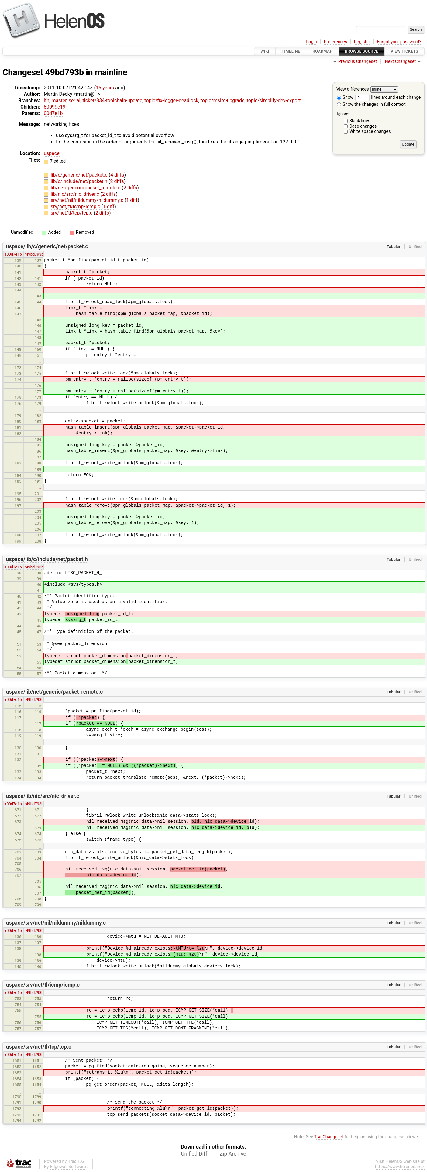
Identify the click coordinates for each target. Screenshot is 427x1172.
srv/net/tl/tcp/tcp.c (72, 213)
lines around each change (388, 97)
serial (75, 100)
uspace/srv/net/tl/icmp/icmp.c (43, 985)
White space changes (370, 131)
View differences (352, 89)
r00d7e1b (13, 254)
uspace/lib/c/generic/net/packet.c (47, 246)
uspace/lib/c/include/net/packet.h (47, 559)
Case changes (363, 126)
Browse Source (361, 51)
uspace (52, 153)
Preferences (335, 41)
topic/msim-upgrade (223, 100)
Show (345, 97)
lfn (46, 100)
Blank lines (359, 120)
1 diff (131, 200)
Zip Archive (233, 1154)
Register (362, 41)
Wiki (264, 51)
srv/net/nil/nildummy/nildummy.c (88, 200)
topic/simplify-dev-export (274, 100)
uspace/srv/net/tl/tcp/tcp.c (38, 1047)
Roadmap (322, 51)
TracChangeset (328, 1136)
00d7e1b (53, 113)
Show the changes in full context (371, 104)
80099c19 (54, 107)
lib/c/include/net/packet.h (79, 181)
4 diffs (117, 175)
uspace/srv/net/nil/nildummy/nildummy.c (56, 923)
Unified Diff (194, 1154)
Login (311, 41)
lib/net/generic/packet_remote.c (86, 188)
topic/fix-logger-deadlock (171, 100)
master (58, 100)
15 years (105, 88)
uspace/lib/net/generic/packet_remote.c (54, 692)
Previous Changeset (357, 61)
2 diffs (117, 181)
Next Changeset (400, 61)
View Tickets (404, 51)
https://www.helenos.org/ (400, 1166)
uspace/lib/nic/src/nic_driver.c (42, 796)
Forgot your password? (399, 41)
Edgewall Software (68, 1166)
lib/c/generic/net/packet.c (80, 175)
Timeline (291, 51)
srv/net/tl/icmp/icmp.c (76, 206)
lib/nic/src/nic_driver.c (75, 194)
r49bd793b (34, 254)
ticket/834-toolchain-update (113, 100)
